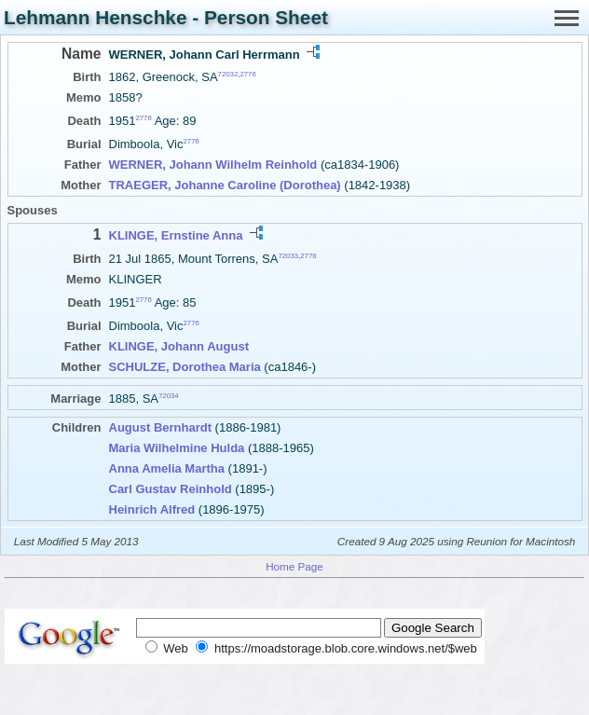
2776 (247, 74)
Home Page (294, 566)
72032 (228, 74)
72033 (288, 255)
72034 (168, 396)
